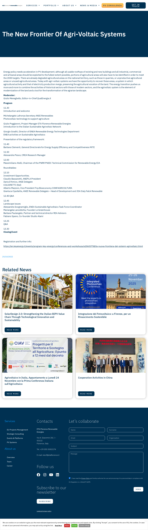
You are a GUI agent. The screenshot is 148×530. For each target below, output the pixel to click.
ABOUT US (69, 5)
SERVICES (33, 5)
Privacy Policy (85, 478)
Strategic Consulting (15, 434)
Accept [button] (74, 525)
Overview (11, 457)
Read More (58, 525)
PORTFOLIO (51, 5)
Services (10, 421)
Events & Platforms (15, 438)
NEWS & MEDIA (90, 5)
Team (9, 461)
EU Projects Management (17, 430)
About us (10, 448)
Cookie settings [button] (84, 525)
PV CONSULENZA (112, 5)
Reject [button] (67, 525)
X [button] (145, 521)
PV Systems (12, 442)
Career (10, 465)
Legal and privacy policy (44, 511)
